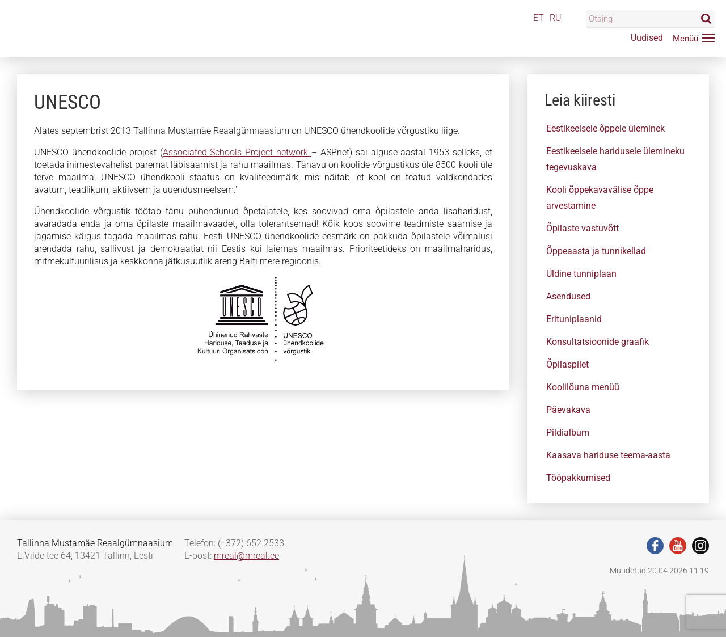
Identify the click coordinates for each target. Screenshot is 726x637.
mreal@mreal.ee (246, 555)
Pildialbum (567, 432)
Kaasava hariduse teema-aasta (608, 455)
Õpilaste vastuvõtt (582, 228)
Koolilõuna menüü (582, 387)
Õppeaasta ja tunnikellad (596, 251)
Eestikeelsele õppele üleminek (605, 128)
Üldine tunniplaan (581, 273)
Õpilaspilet (567, 364)
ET (538, 17)
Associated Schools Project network (237, 152)
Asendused (568, 296)
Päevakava (568, 409)
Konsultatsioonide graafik (597, 341)
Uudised (647, 37)
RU (556, 17)
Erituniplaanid (574, 319)
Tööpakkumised (578, 478)
